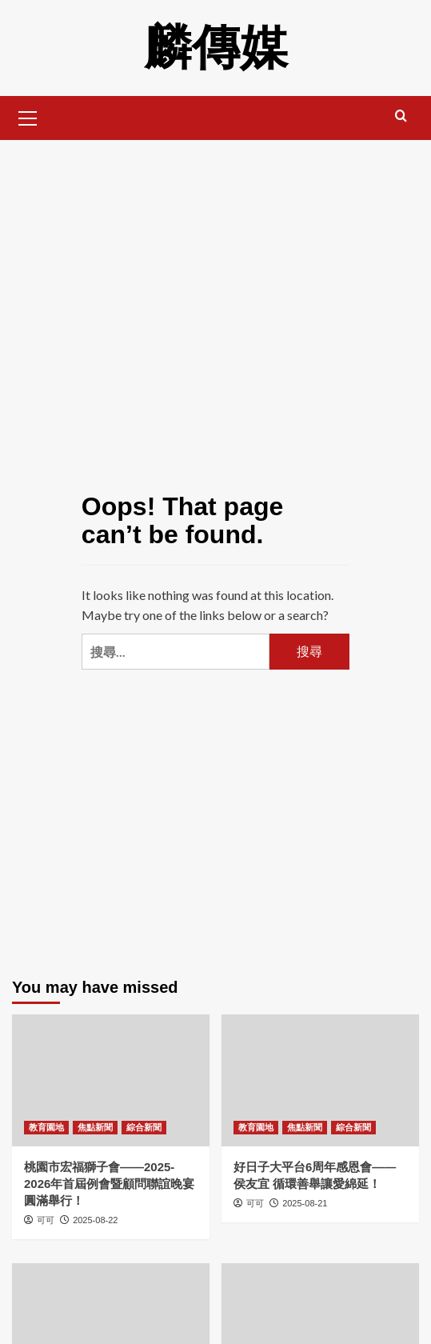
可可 (45, 1220)
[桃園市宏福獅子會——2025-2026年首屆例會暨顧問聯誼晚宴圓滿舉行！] (111, 1080)
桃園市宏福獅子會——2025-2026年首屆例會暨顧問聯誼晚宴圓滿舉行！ (109, 1183)
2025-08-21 (304, 1203)
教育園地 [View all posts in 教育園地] (46, 1127)
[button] (28, 116)
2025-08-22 (95, 1220)
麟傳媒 (216, 47)
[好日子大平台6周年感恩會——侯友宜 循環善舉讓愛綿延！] (320, 1080)
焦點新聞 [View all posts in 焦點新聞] (95, 1127)
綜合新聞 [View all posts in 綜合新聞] (144, 1127)
